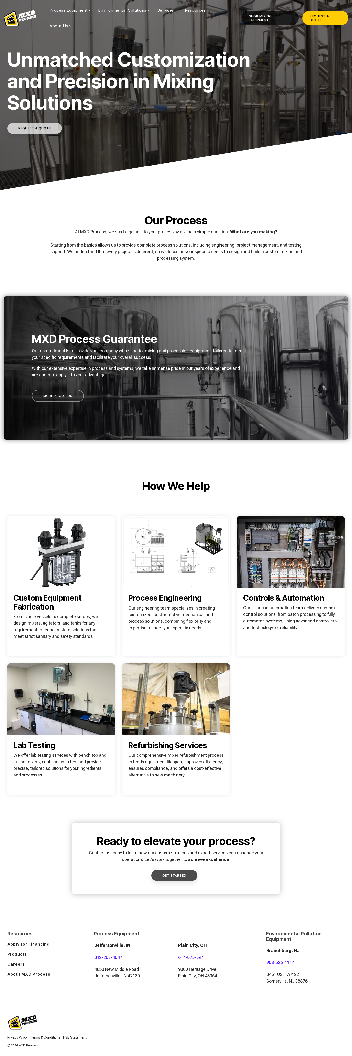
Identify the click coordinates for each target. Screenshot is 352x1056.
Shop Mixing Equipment (260, 18)
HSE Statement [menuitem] (75, 1037)
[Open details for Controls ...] (291, 586)
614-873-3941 (192, 957)
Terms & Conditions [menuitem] (45, 1037)
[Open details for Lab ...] (61, 729)
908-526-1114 (280, 962)
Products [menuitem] (17, 954)
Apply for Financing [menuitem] (28, 944)
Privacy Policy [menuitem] (17, 1037)
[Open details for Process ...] (176, 586)
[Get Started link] (174, 875)
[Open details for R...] (176, 729)
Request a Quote (319, 18)
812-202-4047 (108, 957)
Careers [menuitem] (16, 964)
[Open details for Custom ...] (61, 586)
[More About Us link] (58, 396)
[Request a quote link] (34, 128)
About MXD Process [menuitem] (28, 974)
